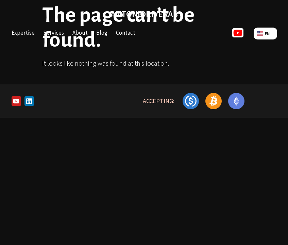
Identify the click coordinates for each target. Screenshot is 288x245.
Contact (125, 32)
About (80, 32)
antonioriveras (144, 13)
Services (53, 32)
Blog (101, 32)
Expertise (23, 32)
